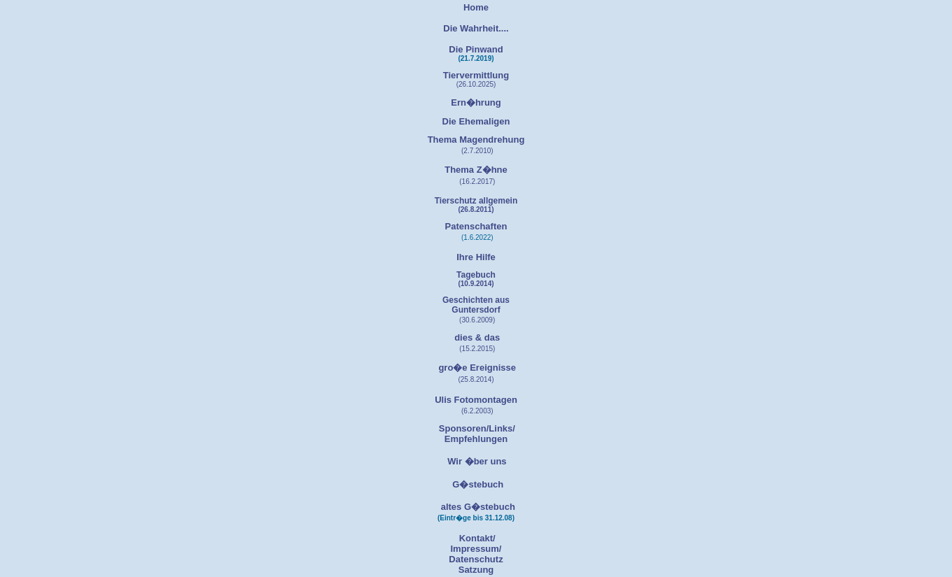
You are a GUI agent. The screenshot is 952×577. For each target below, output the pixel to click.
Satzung (476, 569)
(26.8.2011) (475, 209)
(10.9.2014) (475, 283)
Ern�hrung (476, 102)
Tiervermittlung (476, 75)
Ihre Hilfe (476, 257)
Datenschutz (476, 559)
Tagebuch (476, 275)
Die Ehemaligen (476, 121)
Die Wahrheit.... (475, 28)
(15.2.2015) (477, 348)
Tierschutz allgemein (476, 201)
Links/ (502, 428)
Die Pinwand (476, 49)
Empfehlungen (475, 439)
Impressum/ (476, 548)
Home (476, 7)
